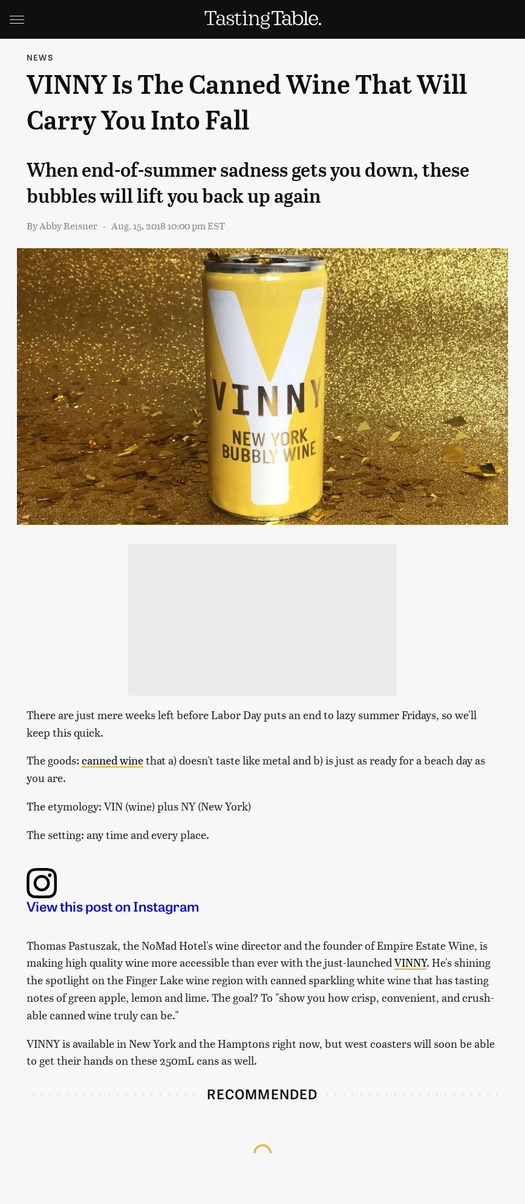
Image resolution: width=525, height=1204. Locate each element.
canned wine (112, 760)
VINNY (410, 962)
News (40, 57)
